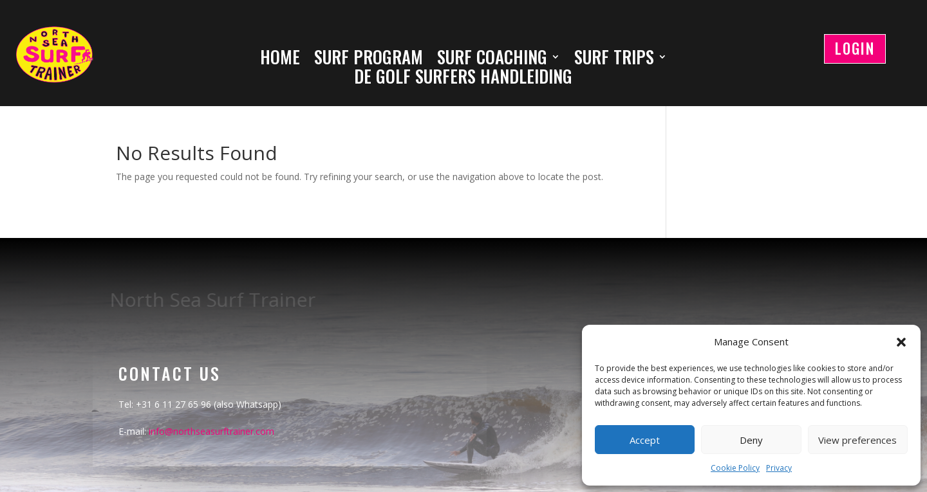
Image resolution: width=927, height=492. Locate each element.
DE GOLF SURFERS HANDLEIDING (463, 78)
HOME (280, 59)
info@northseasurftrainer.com (211, 431)
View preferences (857, 439)
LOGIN (855, 48)
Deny (751, 439)
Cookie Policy (735, 467)
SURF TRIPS (614, 59)
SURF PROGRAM (368, 59)
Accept (645, 439)
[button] (901, 342)
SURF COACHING (492, 59)
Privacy (779, 467)
